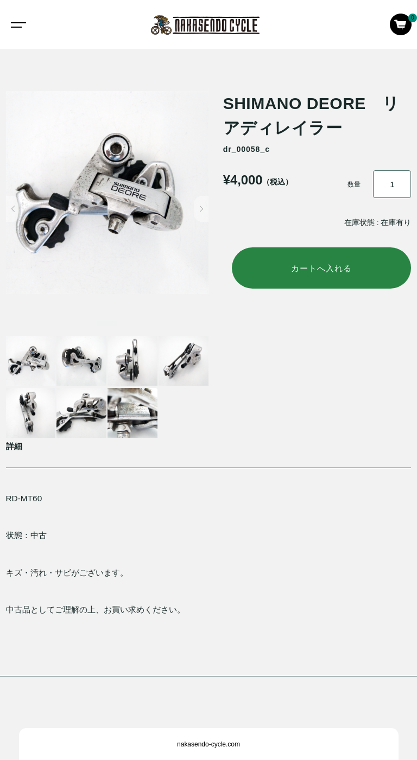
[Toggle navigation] (16, 24)
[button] (13, 209)
